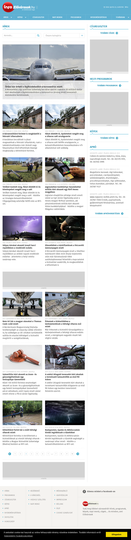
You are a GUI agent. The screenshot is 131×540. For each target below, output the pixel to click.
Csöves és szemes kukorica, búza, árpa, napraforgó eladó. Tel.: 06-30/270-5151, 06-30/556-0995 (108, 159)
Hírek (5, 17)
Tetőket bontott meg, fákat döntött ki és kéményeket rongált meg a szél (22, 188)
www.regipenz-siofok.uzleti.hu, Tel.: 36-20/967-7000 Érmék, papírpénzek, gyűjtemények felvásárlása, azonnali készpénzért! (108, 201)
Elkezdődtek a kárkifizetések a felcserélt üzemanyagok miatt (64, 247)
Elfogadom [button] (116, 534)
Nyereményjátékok (98, 17)
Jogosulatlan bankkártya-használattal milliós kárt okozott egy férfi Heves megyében (63, 189)
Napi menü (35, 504)
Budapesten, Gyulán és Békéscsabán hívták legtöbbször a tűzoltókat (62, 431)
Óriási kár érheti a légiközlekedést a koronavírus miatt (33, 87)
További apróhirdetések (107, 213)
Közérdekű (35, 491)
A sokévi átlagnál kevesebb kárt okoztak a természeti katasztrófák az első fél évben (64, 377)
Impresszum (61, 499)
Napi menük (57, 17)
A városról (35, 495)
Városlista (37, 7)
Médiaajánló (61, 491)
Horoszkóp (9, 521)
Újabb (9, 453)
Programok (76, 17)
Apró (6, 508)
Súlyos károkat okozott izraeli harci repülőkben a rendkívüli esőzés (19, 247)
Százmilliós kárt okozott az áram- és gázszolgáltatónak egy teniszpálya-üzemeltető (20, 377)
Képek (20, 17)
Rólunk (59, 504)
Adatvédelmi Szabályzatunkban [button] (18, 536)
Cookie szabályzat (64, 512)
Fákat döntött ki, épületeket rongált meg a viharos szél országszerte (64, 135)
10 (72, 454)
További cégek (107, 33)
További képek (107, 138)
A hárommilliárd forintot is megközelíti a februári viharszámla (22, 135)
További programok (107, 85)
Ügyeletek (8, 517)
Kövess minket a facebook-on (101, 491)
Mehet (38, 35)
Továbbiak (120, 17)
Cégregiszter (38, 17)
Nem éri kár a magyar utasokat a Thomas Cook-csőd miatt (22, 323)
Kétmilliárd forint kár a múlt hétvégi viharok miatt (20, 431)
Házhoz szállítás (38, 499)
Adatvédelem (62, 495)
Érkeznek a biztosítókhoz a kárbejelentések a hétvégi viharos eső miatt (63, 324)
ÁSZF (58, 508)
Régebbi (77, 453)
